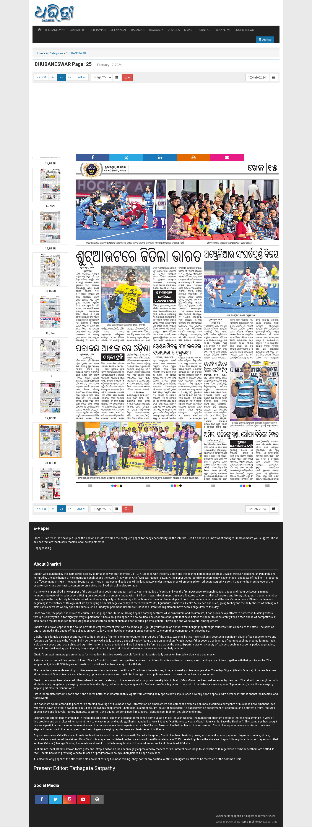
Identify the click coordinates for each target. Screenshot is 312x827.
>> (69, 77)
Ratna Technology (252, 821)
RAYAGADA (156, 29)
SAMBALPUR (78, 29)
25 (61, 77)
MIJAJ (189, 29)
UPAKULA (174, 29)
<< (52, 77)
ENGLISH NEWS (244, 29)
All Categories (54, 53)
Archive (265, 39)
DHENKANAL (118, 29)
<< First (41, 77)
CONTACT (205, 29)
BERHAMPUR (98, 29)
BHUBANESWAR (55, 29)
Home (39, 53)
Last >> (81, 77)
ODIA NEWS (223, 29)
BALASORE (138, 29)
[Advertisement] (156, 118)
